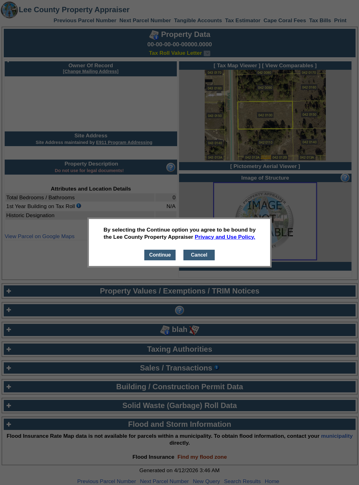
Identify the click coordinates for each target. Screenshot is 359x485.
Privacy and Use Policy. (225, 237)
